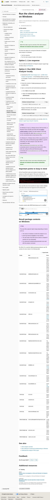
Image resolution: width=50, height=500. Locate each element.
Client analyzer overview (27, 446)
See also (22, 37)
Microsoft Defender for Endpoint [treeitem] (9, 14)
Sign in (47, 1)
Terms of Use (3, 499)
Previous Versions (11, 497)
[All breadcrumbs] (20, 10)
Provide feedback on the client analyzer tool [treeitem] (11, 138)
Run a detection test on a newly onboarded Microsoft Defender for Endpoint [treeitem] (10, 63)
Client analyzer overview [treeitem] (10, 107)
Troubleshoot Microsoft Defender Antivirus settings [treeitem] (10, 163)
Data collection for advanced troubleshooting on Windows (34, 448)
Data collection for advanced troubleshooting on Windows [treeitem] (10, 129)
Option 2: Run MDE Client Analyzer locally (28, 32)
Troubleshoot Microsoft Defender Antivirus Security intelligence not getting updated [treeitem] (10, 169)
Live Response (29, 65)
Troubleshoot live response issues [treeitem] (9, 148)
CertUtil (47, 299)
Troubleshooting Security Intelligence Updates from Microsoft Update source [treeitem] (11, 175)
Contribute (23, 497)
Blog (18, 497)
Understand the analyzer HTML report (30, 450)
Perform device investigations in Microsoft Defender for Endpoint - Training (33, 474)
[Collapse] (16, 9)
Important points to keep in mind (26, 34)
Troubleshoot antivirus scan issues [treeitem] (10, 76)
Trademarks (10, 499)
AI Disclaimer (3, 497)
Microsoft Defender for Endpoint (28, 9)
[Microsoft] (2, 2)
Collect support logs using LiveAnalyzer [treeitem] (11, 152)
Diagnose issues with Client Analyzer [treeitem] (11, 123)
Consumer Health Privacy (37, 497)
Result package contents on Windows (27, 35)
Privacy (28, 497)
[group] (35, 115)
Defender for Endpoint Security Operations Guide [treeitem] (9, 184)
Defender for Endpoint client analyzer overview (31, 46)
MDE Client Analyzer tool (34, 74)
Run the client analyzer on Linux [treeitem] (11, 115)
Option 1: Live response (25, 30)
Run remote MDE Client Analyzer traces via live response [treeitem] (10, 157)
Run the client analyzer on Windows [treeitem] (11, 111)
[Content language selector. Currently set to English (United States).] (7, 494)
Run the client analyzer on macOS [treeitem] (11, 119)
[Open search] (44, 2)
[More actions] (48, 10)
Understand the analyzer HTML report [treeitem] (11, 134)
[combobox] (9, 11)
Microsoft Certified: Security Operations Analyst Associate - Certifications (32, 480)
